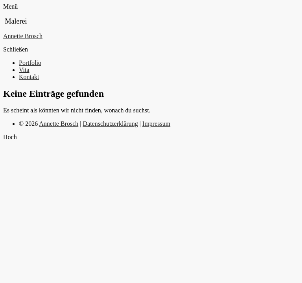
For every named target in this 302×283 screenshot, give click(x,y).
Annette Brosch (22, 36)
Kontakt (29, 77)
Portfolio (30, 62)
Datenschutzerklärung (110, 123)
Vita (24, 69)
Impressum (156, 123)
